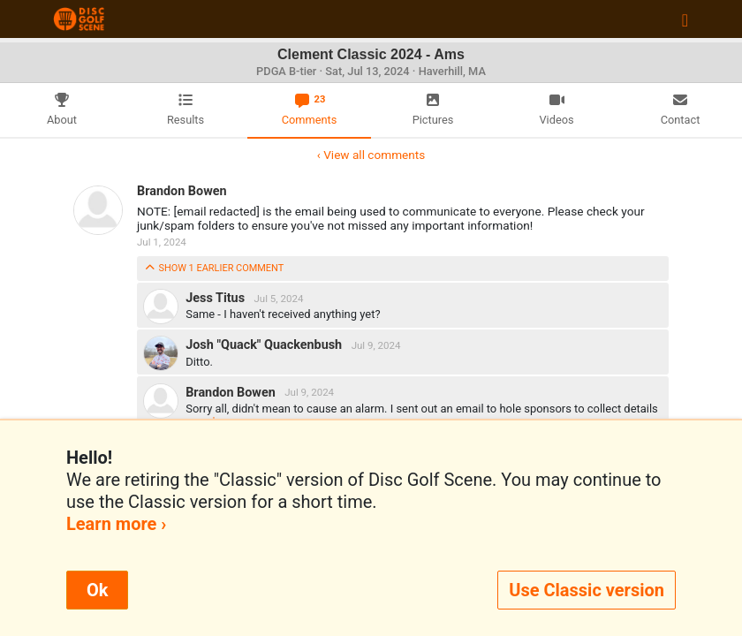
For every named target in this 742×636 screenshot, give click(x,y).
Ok (97, 590)
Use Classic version (586, 590)
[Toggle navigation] (685, 19)
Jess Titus (216, 298)
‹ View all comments (371, 155)
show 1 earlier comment (214, 268)
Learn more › (116, 523)
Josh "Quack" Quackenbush (265, 344)
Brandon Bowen (182, 191)
